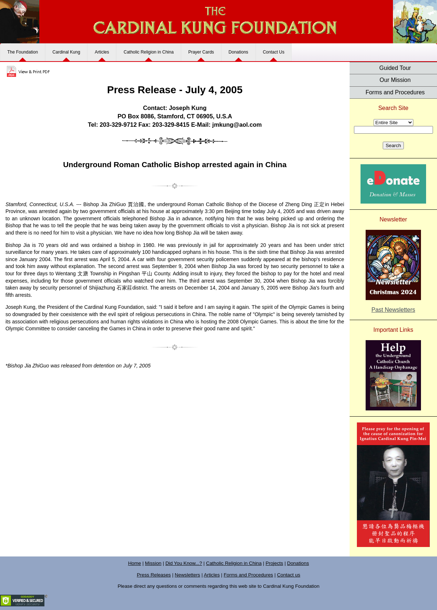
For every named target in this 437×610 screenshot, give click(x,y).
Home (134, 563)
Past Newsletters (393, 310)
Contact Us (273, 52)
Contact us (288, 575)
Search (393, 145)
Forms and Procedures (395, 92)
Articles (102, 52)
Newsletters (187, 575)
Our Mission (394, 80)
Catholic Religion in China (148, 52)
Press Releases (154, 575)
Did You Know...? (183, 563)
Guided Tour (395, 68)
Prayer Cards (201, 52)
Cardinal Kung (66, 52)
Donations (238, 52)
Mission (153, 563)
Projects (274, 563)
